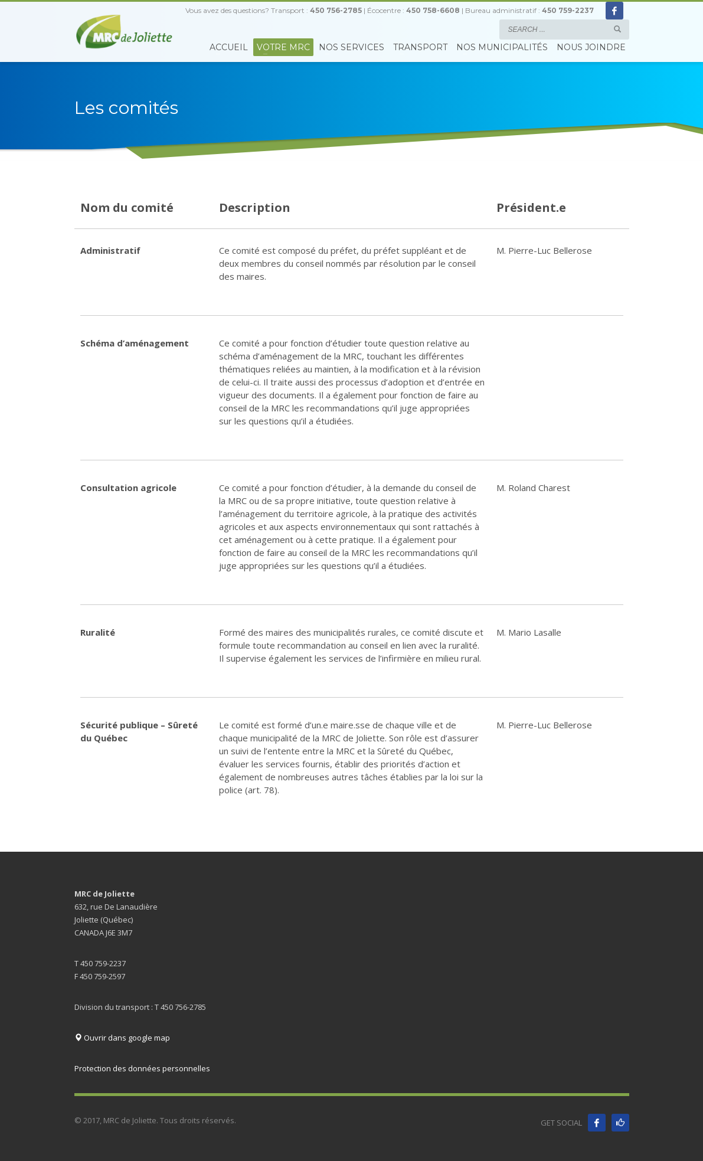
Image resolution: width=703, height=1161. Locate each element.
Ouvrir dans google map (122, 1037)
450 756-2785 (336, 10)
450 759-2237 (568, 10)
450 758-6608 (433, 10)
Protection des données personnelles (142, 1068)
